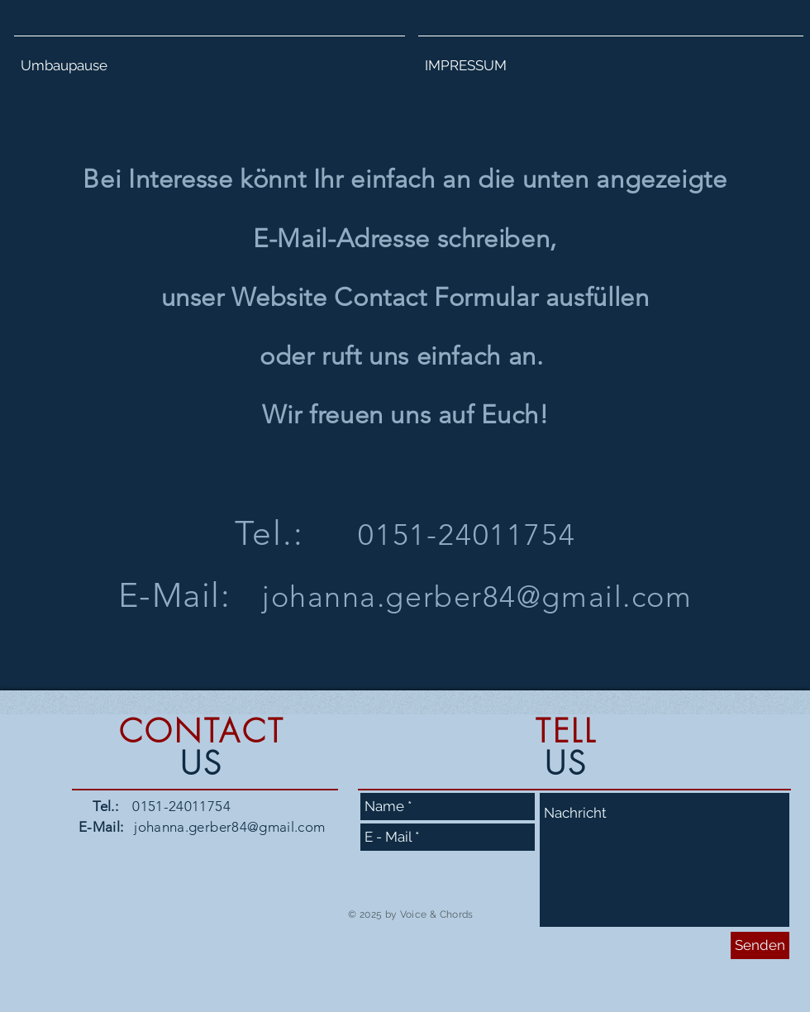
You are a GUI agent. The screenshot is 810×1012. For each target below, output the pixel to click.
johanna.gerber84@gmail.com (477, 596)
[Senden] (760, 945)
